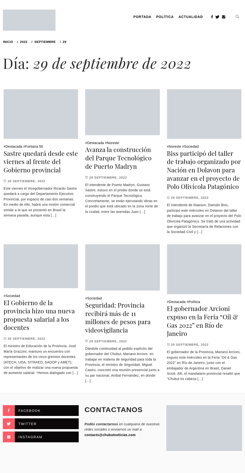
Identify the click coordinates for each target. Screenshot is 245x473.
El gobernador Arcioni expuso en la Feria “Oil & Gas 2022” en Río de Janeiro (202, 321)
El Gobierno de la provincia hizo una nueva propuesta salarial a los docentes (39, 315)
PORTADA (142, 17)
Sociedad (191, 146)
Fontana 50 (34, 146)
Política (165, 17)
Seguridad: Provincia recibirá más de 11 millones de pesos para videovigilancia (117, 317)
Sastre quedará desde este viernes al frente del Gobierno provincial (41, 161)
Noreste (113, 143)
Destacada (14, 146)
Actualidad (190, 17)
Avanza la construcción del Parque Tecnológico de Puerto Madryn (118, 157)
